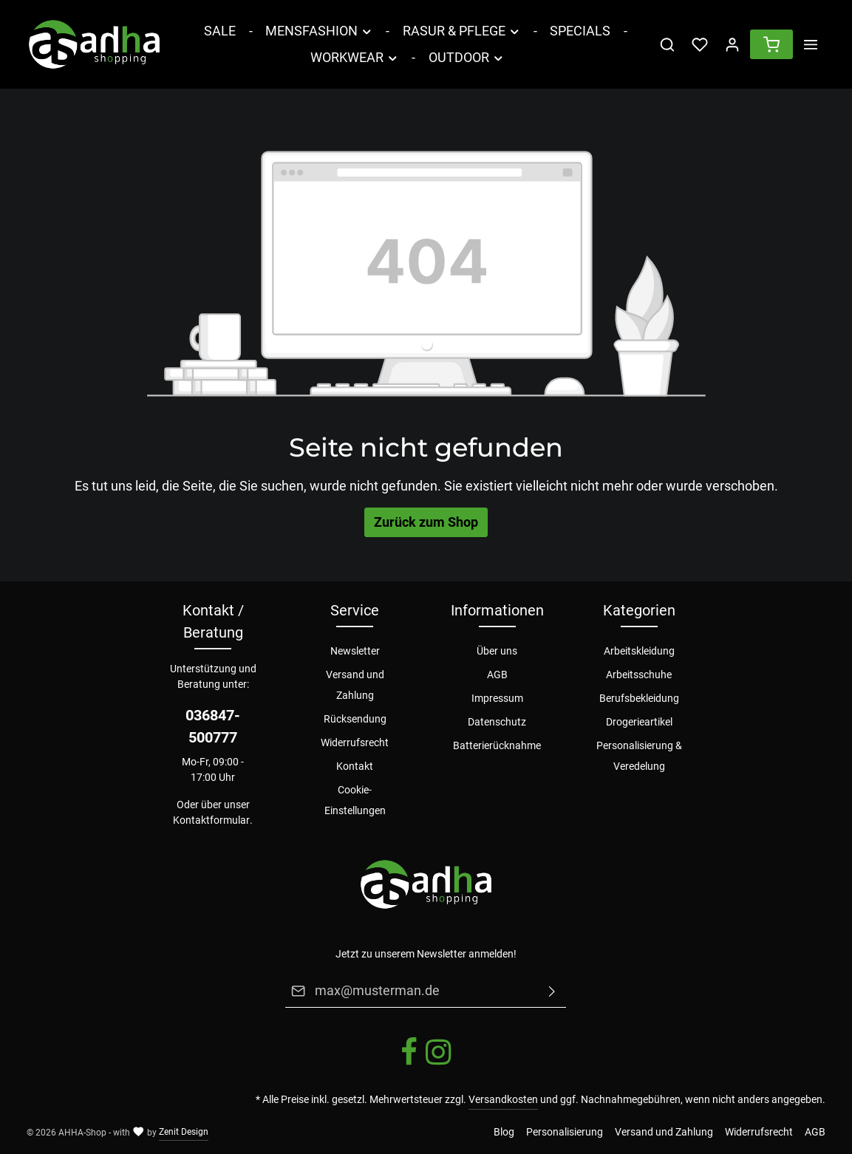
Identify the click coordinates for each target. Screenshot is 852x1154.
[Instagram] (438, 1063)
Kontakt (354, 766)
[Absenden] (553, 991)
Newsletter (355, 651)
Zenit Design (183, 1132)
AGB (497, 674)
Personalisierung (564, 1132)
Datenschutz (497, 722)
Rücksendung (355, 719)
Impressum (497, 698)
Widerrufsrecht (355, 742)
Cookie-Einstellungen (355, 800)
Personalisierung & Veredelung (639, 756)
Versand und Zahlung (355, 685)
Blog (504, 1132)
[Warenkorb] (771, 44)
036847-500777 (212, 726)
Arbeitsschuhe (639, 674)
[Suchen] (667, 44)
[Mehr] (810, 44)
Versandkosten (503, 1099)
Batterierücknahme (497, 745)
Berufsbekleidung (639, 698)
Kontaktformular (211, 820)
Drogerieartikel (639, 722)
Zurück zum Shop (426, 522)
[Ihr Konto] (732, 44)
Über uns (497, 651)
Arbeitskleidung (639, 651)
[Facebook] (410, 1063)
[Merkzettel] (700, 44)
